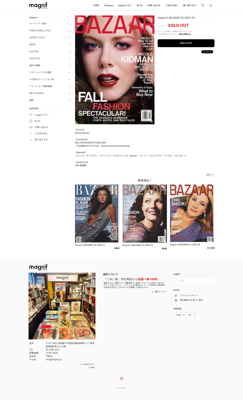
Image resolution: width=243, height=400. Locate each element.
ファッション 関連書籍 (40, 86)
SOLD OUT (186, 43)
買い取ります (189, 5)
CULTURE (34, 51)
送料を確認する (185, 34)
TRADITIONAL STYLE (40, 30)
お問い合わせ (153, 5)
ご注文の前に (171, 5)
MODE (32, 44)
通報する (209, 175)
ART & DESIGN (36, 93)
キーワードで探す (38, 23)
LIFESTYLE (34, 58)
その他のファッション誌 (41, 79)
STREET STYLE (37, 37)
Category (109, 5)
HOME (96, 5)
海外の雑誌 (34, 65)
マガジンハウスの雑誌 (40, 72)
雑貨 (31, 100)
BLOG (139, 5)
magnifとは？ (125, 5)
